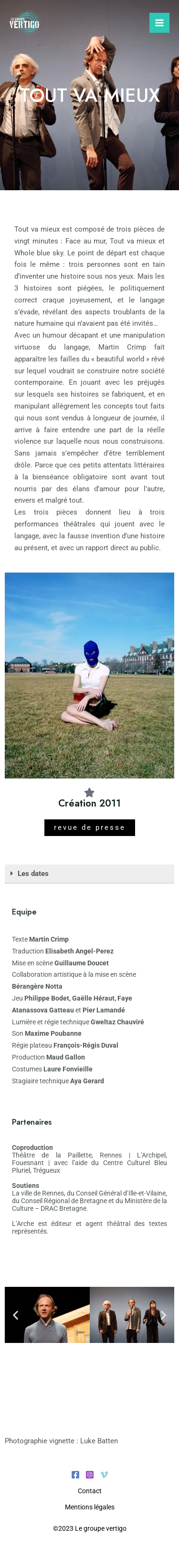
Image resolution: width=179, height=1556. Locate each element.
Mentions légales (90, 1507)
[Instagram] (89, 1474)
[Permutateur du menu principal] (159, 23)
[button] (89, 874)
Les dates (33, 873)
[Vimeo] (104, 1474)
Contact (90, 1491)
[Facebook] (75, 1474)
